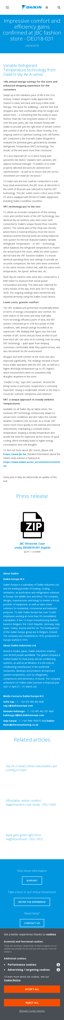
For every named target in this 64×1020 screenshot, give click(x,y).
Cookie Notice (12, 980)
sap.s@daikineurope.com (18, 705)
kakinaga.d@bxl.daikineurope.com (23, 715)
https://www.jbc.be (14, 454)
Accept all (32, 989)
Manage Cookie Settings (32, 1010)
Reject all (32, 1002)
